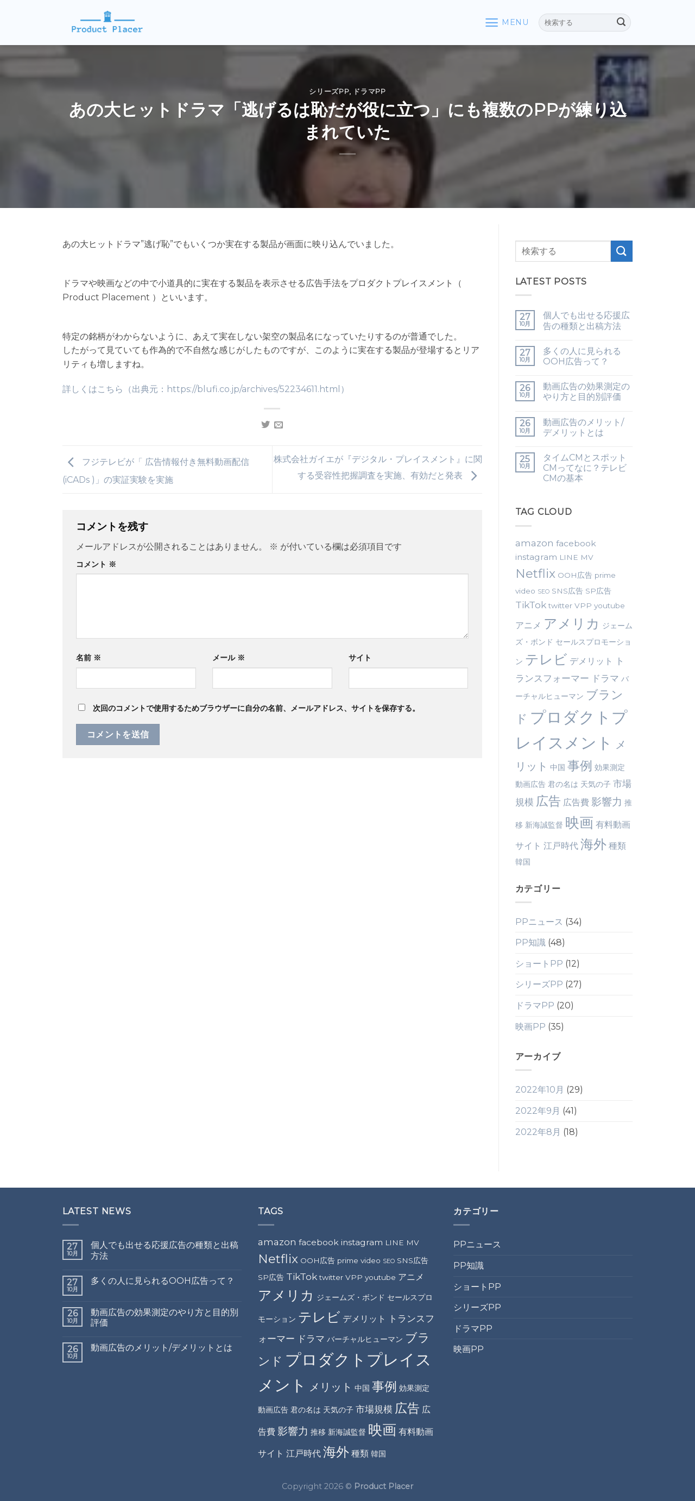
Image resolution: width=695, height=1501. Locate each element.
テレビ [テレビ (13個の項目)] (546, 659)
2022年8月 (538, 1132)
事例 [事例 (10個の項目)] (579, 765)
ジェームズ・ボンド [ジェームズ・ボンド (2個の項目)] (351, 1297)
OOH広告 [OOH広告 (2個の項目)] (575, 575)
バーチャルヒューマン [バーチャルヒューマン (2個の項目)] (365, 1339)
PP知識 (530, 942)
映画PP (530, 1026)
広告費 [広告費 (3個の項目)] (576, 802)
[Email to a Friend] (278, 425)
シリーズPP (329, 91)
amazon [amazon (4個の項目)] (534, 542)
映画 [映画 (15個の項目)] (579, 822)
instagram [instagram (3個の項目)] (536, 557)
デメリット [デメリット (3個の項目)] (591, 661)
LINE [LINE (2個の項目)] (568, 557)
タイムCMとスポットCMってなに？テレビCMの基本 (585, 467)
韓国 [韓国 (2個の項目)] (522, 861)
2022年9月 (537, 1111)
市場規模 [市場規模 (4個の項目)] (374, 1409)
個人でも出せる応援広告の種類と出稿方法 (586, 320)
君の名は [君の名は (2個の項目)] (563, 784)
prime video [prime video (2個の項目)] (359, 1260)
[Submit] (621, 23)
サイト (360, 658)
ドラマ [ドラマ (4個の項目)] (605, 678)
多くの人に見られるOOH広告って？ (582, 356)
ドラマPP (369, 91)
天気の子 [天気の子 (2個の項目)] (595, 784)
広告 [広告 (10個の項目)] (548, 801)
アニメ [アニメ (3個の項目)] (528, 625)
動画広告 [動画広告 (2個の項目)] (530, 784)
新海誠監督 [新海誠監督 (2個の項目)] (544, 825)
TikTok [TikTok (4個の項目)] (530, 604)
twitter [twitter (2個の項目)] (560, 605)
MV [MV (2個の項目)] (586, 557)
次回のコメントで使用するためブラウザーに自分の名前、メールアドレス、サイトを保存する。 (256, 708)
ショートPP (539, 963)
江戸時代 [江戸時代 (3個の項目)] (561, 846)
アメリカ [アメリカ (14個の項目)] (572, 623)
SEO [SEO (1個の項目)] (543, 591)
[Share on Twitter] (265, 425)
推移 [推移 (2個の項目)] (318, 1432)
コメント (96, 564)
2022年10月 (539, 1089)
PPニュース (539, 922)
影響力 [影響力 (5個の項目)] (606, 802)
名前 (88, 658)
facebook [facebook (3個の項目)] (576, 543)
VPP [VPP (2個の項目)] (583, 605)
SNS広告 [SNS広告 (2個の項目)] (567, 590)
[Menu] (506, 22)
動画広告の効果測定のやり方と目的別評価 (586, 391)
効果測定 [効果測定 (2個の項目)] (610, 767)
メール (228, 658)
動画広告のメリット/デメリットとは (583, 427)
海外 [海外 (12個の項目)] (593, 844)
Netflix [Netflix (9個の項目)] (535, 573)
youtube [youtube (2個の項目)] (609, 605)
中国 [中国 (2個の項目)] (557, 767)
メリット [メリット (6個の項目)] (330, 1386)
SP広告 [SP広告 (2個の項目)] (598, 590)
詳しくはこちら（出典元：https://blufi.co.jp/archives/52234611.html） (205, 389)
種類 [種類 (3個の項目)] (617, 846)
